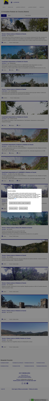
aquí (15, 198)
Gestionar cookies (23, 208)
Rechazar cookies (13, 208)
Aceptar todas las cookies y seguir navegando (20, 202)
